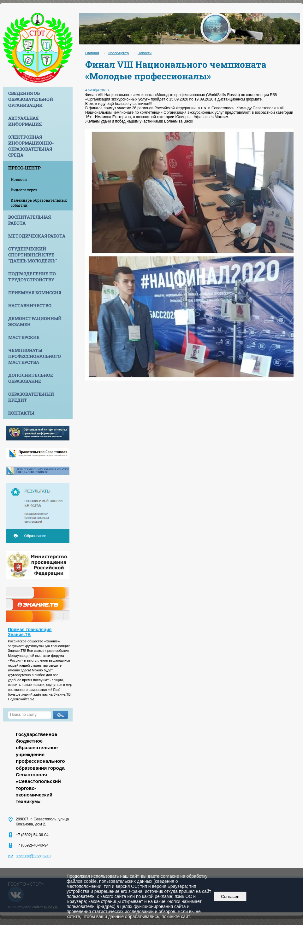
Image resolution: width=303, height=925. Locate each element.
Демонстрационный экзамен (35, 321)
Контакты (21, 413)
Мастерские (23, 337)
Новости (19, 179)
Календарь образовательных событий (39, 203)
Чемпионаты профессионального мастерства (34, 356)
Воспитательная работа (29, 220)
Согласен (230, 896)
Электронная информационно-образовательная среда (31, 146)
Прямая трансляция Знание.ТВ (30, 632)
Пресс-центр (24, 168)
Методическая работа (36, 236)
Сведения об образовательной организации (30, 99)
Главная (92, 53)
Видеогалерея (24, 189)
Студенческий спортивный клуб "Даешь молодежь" (32, 255)
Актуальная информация (25, 121)
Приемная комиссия (34, 293)
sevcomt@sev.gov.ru (33, 856)
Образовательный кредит (31, 397)
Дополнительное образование (30, 378)
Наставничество (29, 305)
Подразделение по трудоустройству (32, 277)
